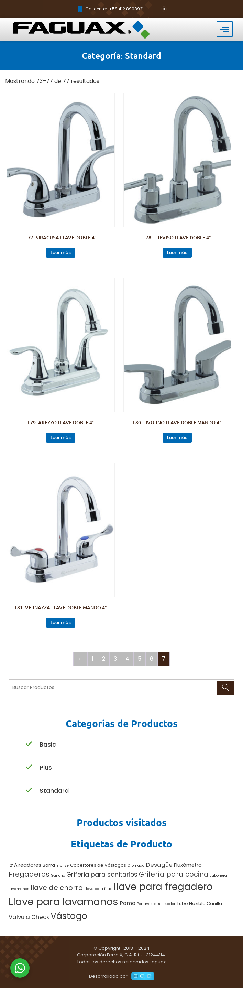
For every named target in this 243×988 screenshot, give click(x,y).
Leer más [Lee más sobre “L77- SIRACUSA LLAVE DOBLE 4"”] (61, 252)
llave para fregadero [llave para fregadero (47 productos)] (163, 886)
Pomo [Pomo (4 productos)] (127, 903)
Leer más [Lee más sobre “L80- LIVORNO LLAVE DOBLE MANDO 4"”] (177, 437)
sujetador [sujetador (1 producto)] (166, 903)
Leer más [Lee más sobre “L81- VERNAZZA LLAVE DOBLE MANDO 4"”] (61, 622)
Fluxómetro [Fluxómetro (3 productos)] (188, 864)
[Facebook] (152, 9)
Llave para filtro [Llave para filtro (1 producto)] (98, 888)
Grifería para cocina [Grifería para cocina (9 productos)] (174, 874)
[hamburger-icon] (225, 29)
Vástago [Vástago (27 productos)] (69, 916)
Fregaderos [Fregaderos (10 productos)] (29, 874)
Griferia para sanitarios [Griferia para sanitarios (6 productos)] (101, 874)
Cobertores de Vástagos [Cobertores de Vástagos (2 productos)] (98, 865)
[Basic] (29, 744)
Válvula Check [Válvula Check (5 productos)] (29, 917)
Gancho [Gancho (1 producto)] (58, 875)
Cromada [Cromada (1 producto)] (136, 865)
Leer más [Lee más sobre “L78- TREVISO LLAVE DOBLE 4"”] (177, 252)
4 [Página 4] (127, 659)
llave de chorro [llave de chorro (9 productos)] (57, 887)
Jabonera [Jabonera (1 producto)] (218, 875)
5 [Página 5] (139, 659)
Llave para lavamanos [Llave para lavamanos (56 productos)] (63, 901)
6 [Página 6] (151, 659)
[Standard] (29, 790)
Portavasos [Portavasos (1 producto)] (147, 903)
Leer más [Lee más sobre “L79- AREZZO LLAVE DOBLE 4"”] (61, 437)
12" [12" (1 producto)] (11, 865)
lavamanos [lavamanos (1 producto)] (19, 888)
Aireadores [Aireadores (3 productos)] (27, 864)
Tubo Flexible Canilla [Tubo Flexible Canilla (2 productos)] (199, 903)
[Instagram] (164, 9)
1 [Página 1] (92, 659)
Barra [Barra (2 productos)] (49, 865)
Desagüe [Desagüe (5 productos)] (159, 864)
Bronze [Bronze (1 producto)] (62, 865)
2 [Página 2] (103, 659)
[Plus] (29, 767)
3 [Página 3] (115, 659)
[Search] (225, 688)
